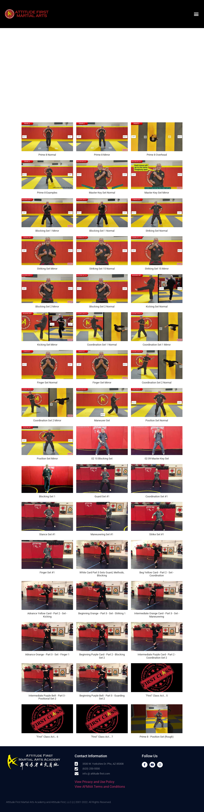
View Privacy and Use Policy (94, 782)
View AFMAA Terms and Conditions (100, 787)
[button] (196, 14)
